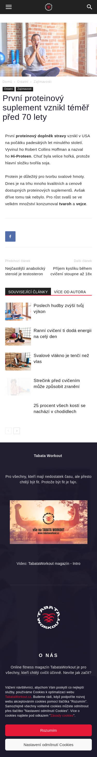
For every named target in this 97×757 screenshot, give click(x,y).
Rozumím (48, 730)
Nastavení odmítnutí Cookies (48, 744)
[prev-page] (8, 431)
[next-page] (16, 431)
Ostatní (22, 81)
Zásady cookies (62, 715)
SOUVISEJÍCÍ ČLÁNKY (28, 292)
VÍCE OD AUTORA (70, 292)
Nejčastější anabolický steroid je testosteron (25, 271)
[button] (9, 7)
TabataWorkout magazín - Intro (54, 563)
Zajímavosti (43, 81)
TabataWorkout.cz (18, 697)
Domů (7, 81)
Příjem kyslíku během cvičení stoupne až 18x (71, 271)
